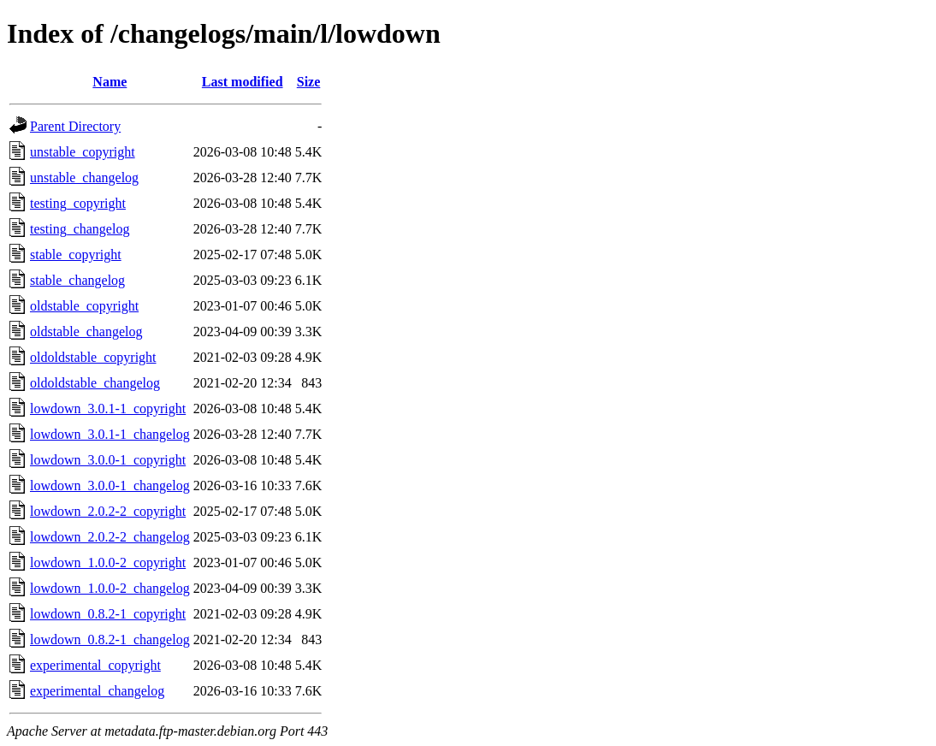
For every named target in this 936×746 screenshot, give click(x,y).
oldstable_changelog (86, 331)
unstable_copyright (82, 152)
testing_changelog (79, 229)
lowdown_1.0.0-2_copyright (108, 562)
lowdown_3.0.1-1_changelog (110, 434)
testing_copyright (78, 203)
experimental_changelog (97, 691)
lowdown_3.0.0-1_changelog (110, 485)
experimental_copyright (95, 665)
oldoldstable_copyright (93, 357)
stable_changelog (77, 280)
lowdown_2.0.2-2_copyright (108, 511)
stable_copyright (75, 254)
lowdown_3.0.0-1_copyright (108, 460)
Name (109, 81)
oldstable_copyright (84, 306)
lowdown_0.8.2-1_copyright (108, 614)
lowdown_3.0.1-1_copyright (108, 408)
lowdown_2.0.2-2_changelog (110, 537)
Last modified (242, 81)
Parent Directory (75, 126)
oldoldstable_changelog (95, 383)
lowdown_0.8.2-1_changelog (110, 639)
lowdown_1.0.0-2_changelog (110, 588)
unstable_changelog (84, 177)
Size (309, 81)
